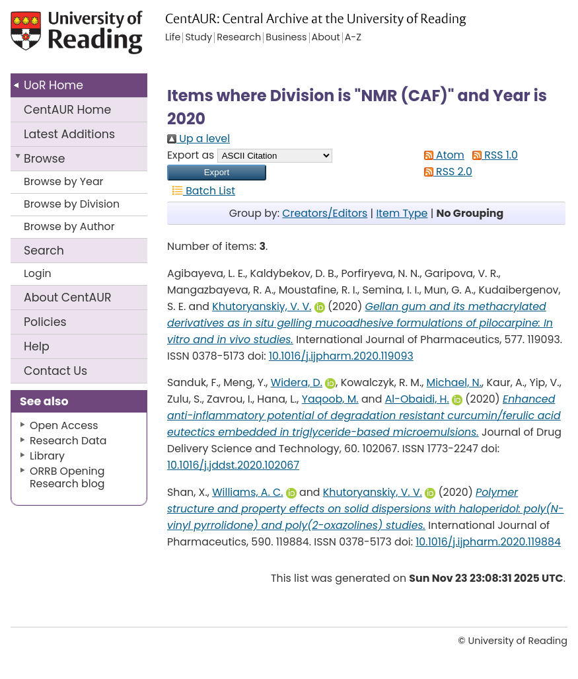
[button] (216, 172)
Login (38, 273)
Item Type (401, 213)
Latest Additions (69, 134)
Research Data (68, 440)
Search (44, 251)
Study (198, 37)
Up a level (198, 138)
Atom (441, 155)
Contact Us (55, 371)
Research (239, 37)
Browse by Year (64, 181)
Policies (45, 322)
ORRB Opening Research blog (67, 477)
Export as (190, 155)
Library (47, 455)
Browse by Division (72, 204)
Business (286, 37)
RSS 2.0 (445, 171)
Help (37, 346)
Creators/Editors (324, 213)
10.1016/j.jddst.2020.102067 (233, 465)
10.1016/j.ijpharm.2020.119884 (488, 541)
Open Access (64, 425)
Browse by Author (69, 226)
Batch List (201, 190)
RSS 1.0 (492, 155)
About (68, 297)
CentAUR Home (67, 110)
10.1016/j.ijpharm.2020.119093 (341, 356)
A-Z (353, 37)
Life (172, 37)
